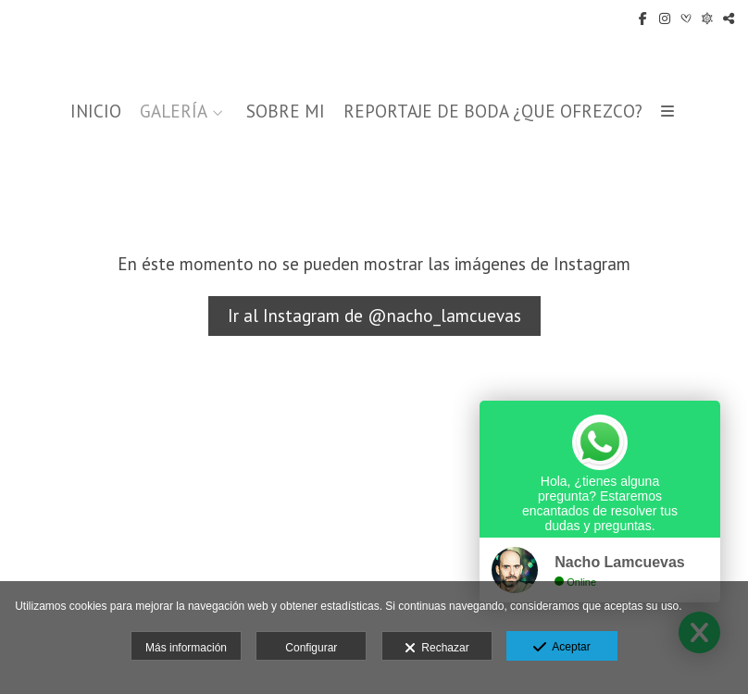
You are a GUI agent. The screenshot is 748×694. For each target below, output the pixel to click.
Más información (186, 647)
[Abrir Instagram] (664, 18)
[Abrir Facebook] (643, 18)
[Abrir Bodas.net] (686, 18)
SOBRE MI (285, 111)
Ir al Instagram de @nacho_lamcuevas (374, 315)
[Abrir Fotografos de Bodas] (707, 18)
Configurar (311, 647)
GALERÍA (173, 111)
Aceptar (561, 647)
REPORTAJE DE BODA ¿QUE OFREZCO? (492, 111)
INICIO (95, 111)
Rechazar (437, 648)
